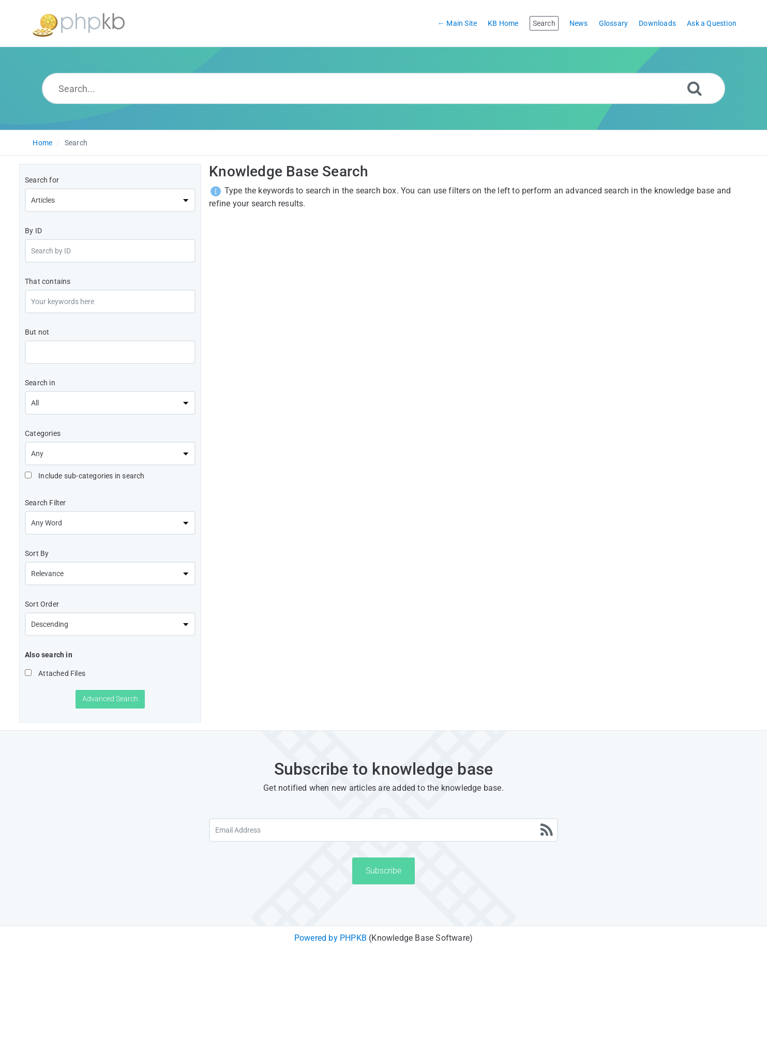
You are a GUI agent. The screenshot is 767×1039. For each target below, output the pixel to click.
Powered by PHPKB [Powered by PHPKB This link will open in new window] (330, 938)
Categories (43, 433)
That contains (48, 281)
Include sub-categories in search (85, 476)
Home (42, 143)
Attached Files (55, 673)
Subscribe (383, 871)
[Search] (694, 88)
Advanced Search (110, 699)
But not (37, 332)
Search (76, 143)
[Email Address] (383, 830)
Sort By (37, 553)
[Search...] (384, 88)
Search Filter (45, 503)
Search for (42, 180)
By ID (33, 231)
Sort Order (42, 604)
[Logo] (78, 23)
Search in (40, 383)
